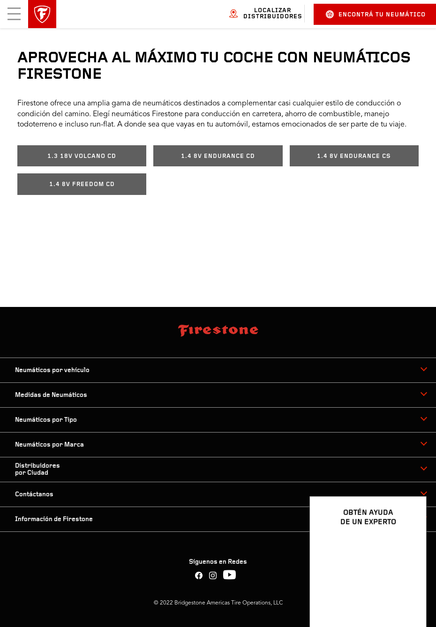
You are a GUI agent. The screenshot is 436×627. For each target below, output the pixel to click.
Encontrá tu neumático (376, 14)
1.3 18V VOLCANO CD (81, 156)
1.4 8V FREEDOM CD (82, 184)
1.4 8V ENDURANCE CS (354, 156)
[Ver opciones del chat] (408, 592)
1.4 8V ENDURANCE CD (218, 156)
